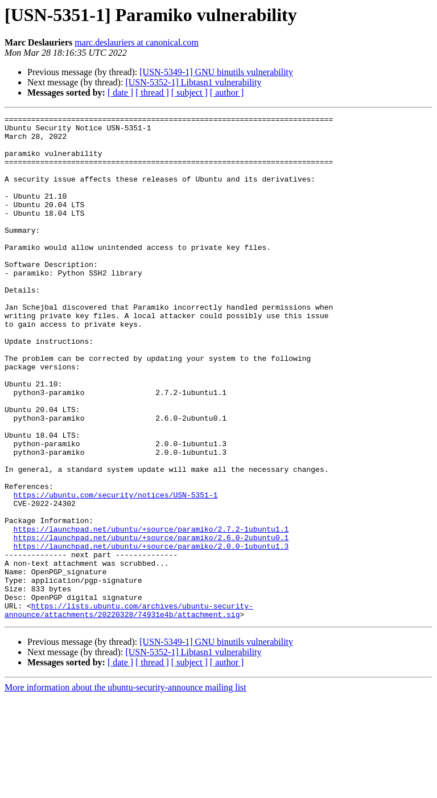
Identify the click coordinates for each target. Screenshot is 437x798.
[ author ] (227, 92)
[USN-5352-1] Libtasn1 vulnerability (193, 82)
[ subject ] (189, 92)
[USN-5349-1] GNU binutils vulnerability (216, 72)
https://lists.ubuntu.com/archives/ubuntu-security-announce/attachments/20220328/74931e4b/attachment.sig (129, 710)
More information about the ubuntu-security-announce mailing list (125, 788)
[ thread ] (152, 92)
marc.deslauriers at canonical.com (137, 42)
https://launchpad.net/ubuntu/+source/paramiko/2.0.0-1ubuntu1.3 (151, 633)
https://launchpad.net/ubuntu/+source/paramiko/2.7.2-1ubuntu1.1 (151, 612)
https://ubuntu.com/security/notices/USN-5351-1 (116, 571)
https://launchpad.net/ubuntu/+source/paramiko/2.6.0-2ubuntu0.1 (151, 623)
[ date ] (120, 92)
